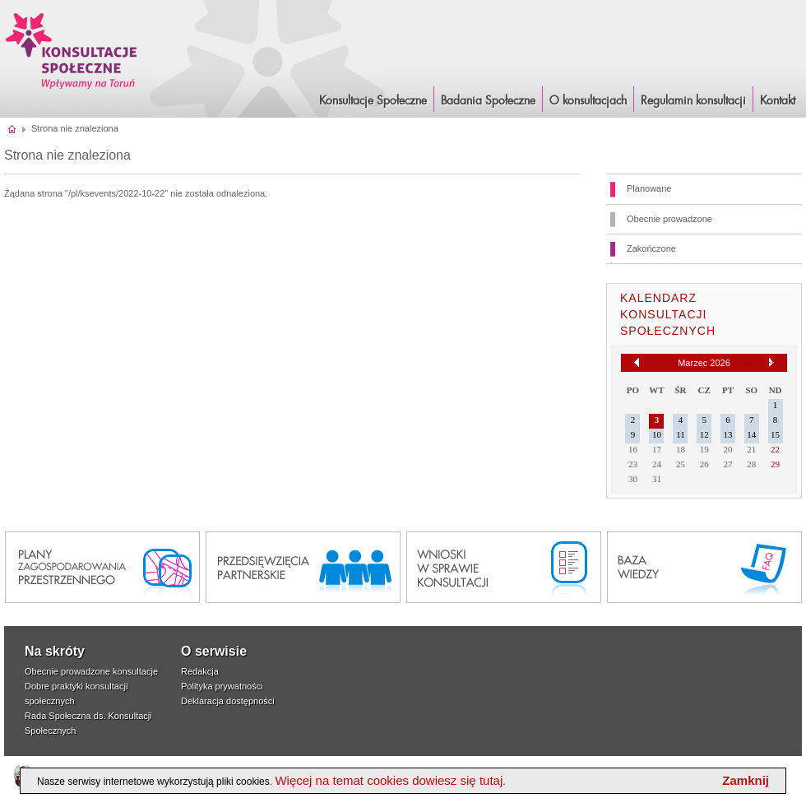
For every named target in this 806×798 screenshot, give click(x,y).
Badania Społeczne (488, 101)
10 (656, 434)
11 (680, 434)
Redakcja (200, 671)
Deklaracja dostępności (228, 701)
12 (704, 434)
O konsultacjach (588, 101)
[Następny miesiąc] (771, 363)
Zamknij (745, 780)
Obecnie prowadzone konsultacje (91, 671)
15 (775, 434)
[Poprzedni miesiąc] (636, 362)
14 (751, 434)
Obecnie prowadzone (669, 219)
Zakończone (651, 248)
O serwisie (214, 651)
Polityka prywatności (222, 686)
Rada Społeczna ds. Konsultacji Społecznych (88, 723)
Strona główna (12, 128)
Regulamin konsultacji (693, 101)
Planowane (649, 188)
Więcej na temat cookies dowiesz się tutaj (389, 780)
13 (728, 434)
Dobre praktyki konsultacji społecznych (76, 693)
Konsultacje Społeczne (373, 101)
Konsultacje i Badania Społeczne (71, 51)
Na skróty (55, 651)
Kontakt (777, 101)
